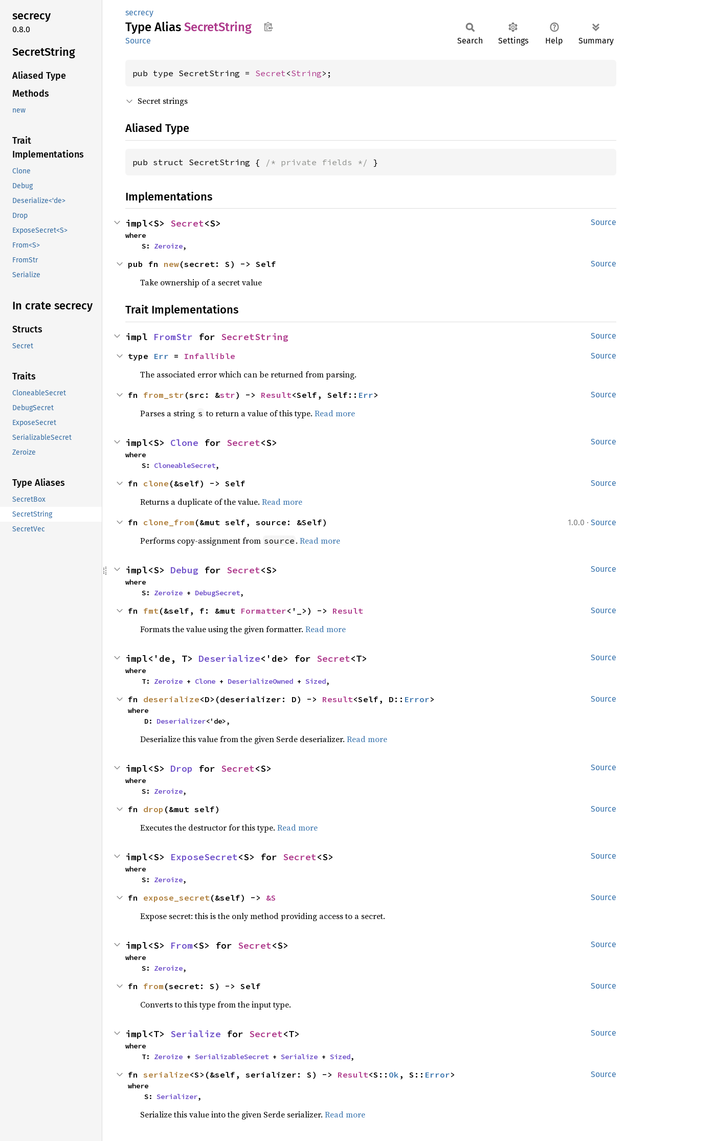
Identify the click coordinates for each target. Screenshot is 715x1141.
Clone (184, 443)
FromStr (173, 337)
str (227, 395)
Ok (394, 1074)
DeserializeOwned (260, 681)
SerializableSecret (232, 1056)
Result (276, 395)
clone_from (168, 522)
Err (161, 356)
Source (138, 41)
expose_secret (176, 897)
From (181, 945)
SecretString (254, 337)
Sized (315, 681)
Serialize (195, 1034)
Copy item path (268, 26)
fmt (151, 611)
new (171, 264)
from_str (163, 395)
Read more (335, 413)
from (153, 986)
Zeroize (168, 246)
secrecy (139, 12)
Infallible (209, 356)
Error (417, 699)
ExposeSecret (204, 857)
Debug (184, 570)
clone (156, 483)
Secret (270, 73)
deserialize (171, 699)
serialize (166, 1074)
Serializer (177, 1096)
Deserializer (181, 721)
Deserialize (229, 658)
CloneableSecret (184, 465)
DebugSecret (217, 592)
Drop (181, 768)
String (306, 73)
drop (153, 809)
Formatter (263, 611)
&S (271, 897)
